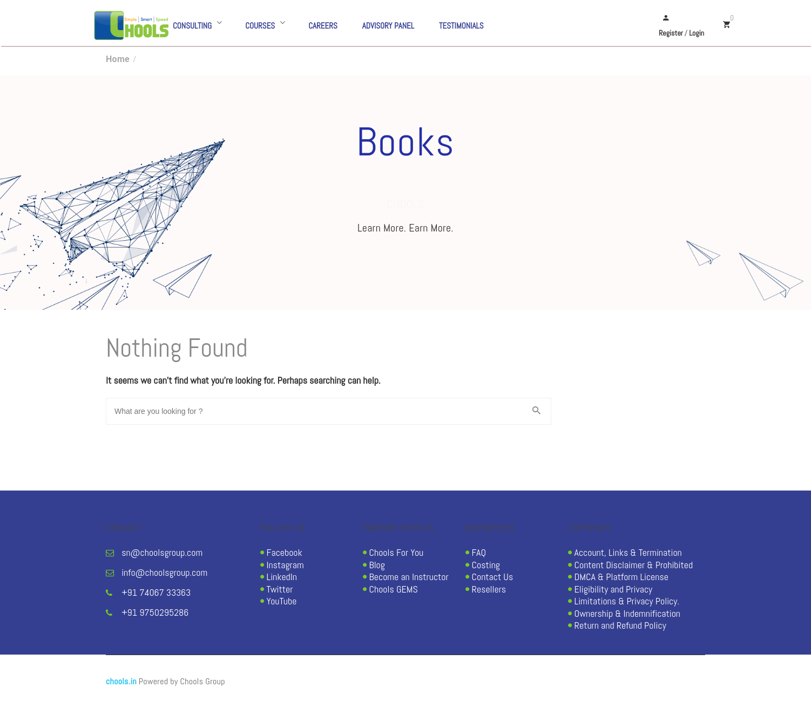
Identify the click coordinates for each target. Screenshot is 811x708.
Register (671, 33)
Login (696, 33)
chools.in (121, 681)
